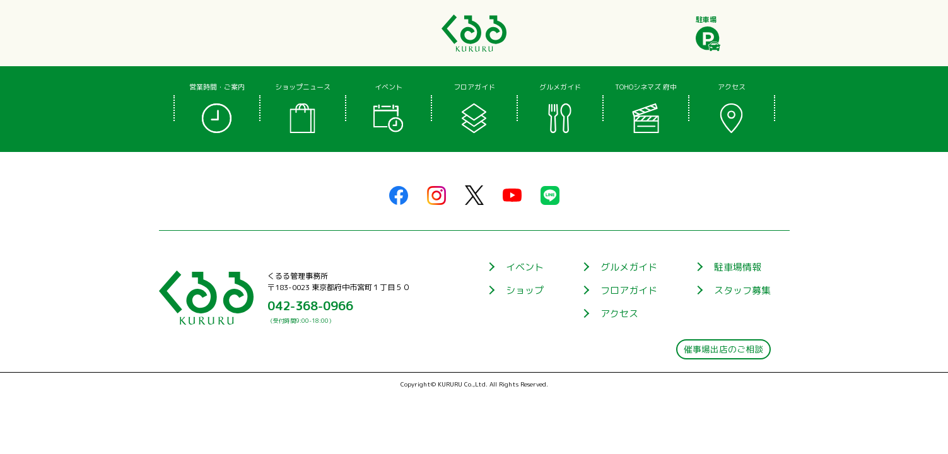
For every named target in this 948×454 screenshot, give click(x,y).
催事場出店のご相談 (723, 349)
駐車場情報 (737, 267)
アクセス (619, 313)
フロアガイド (628, 290)
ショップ (525, 290)
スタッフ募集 (742, 290)
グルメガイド (628, 267)
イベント (525, 267)
